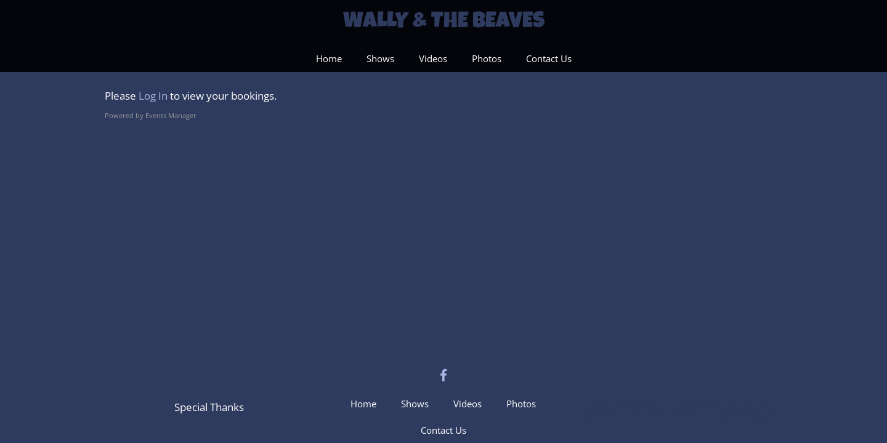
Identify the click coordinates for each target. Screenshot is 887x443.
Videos (433, 58)
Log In (153, 96)
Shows (380, 58)
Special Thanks (209, 407)
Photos (486, 58)
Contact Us (549, 58)
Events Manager (170, 115)
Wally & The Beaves (444, 23)
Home (329, 58)
